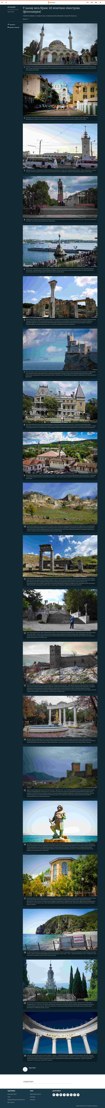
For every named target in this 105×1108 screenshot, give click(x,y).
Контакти (32, 1099)
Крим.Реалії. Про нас (35, 1094)
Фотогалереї (11, 7)
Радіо (9, 1097)
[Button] (11, 24)
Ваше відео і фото (12, 1094)
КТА (92, 2)
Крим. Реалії (11, 11)
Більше (25, 19)
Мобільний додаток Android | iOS (16, 1099)
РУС (88, 2)
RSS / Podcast (11, 1102)
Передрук (32, 1097)
